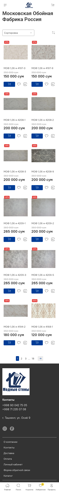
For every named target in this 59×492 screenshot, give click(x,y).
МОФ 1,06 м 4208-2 (42, 119)
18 (33, 358)
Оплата (8, 458)
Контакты (9, 447)
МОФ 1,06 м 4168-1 (42, 326)
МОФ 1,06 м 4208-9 (42, 171)
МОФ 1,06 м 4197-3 (14, 68)
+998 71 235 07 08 (14, 409)
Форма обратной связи (17, 470)
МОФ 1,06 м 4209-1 (15, 223)
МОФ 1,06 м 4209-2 (42, 223)
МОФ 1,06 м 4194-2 (14, 326)
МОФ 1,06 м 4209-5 (42, 274)
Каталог (8, 475)
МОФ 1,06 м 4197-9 (42, 68)
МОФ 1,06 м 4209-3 (15, 274)
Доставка (9, 453)
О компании (10, 441)
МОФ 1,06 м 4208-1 (14, 119)
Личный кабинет (13, 464)
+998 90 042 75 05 (14, 405)
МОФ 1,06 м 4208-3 (15, 171)
